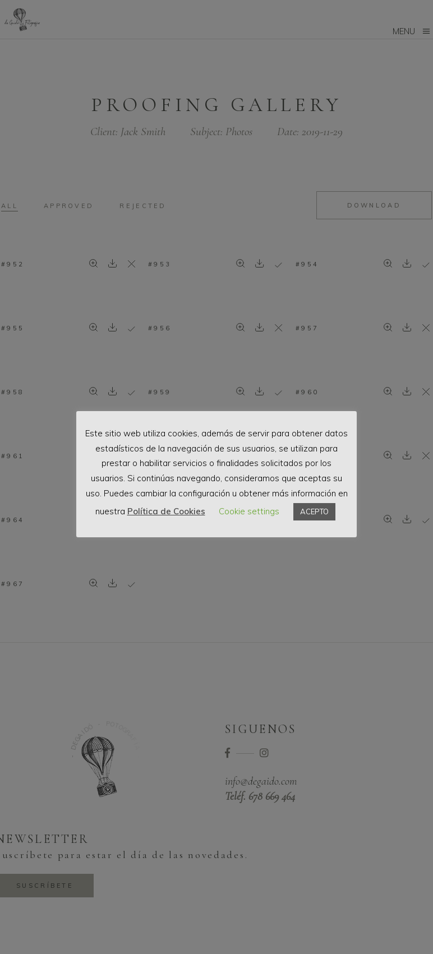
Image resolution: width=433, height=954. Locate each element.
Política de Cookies (166, 511)
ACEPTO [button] (314, 511)
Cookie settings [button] (249, 511)
